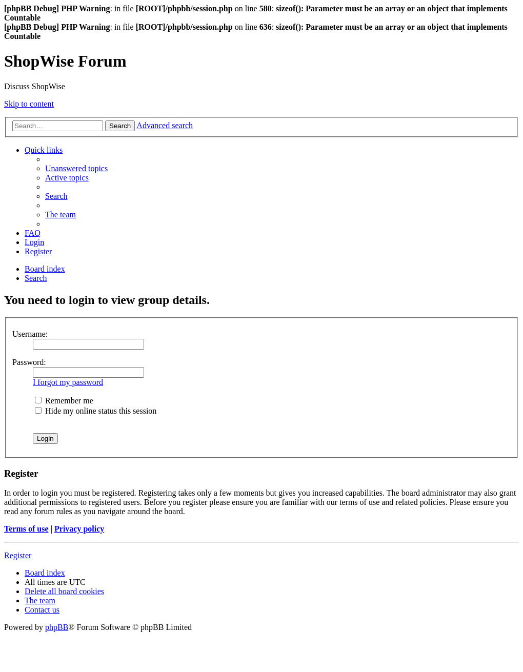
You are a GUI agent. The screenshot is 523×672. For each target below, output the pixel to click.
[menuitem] (76, 168)
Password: (29, 362)
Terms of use (26, 528)
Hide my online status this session (95, 410)
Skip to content (29, 103)
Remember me (64, 400)
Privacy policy (79, 528)
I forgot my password (68, 382)
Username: (30, 334)
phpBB (56, 627)
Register (17, 555)
